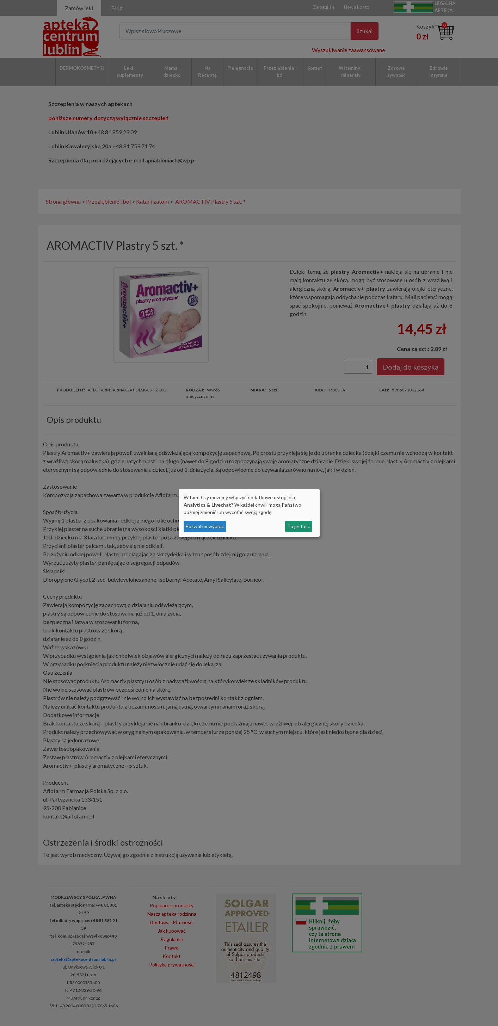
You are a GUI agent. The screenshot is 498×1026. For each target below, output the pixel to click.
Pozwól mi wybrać (204, 526)
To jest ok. (298, 526)
